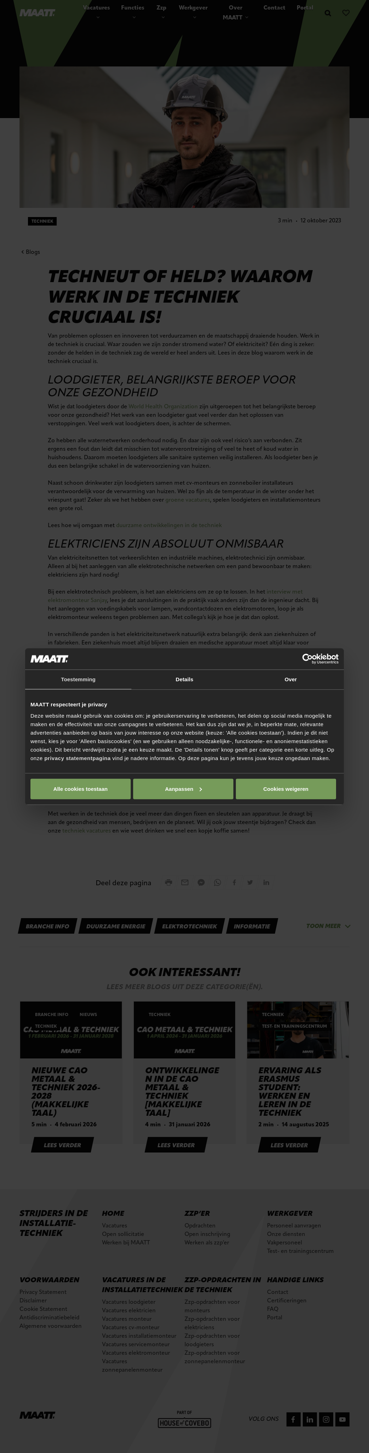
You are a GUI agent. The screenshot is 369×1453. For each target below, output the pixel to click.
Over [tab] (291, 679)
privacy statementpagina (77, 758)
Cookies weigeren (285, 789)
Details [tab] (184, 679)
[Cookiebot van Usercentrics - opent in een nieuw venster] (308, 659)
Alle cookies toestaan (80, 789)
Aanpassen (183, 789)
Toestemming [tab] (78, 679)
